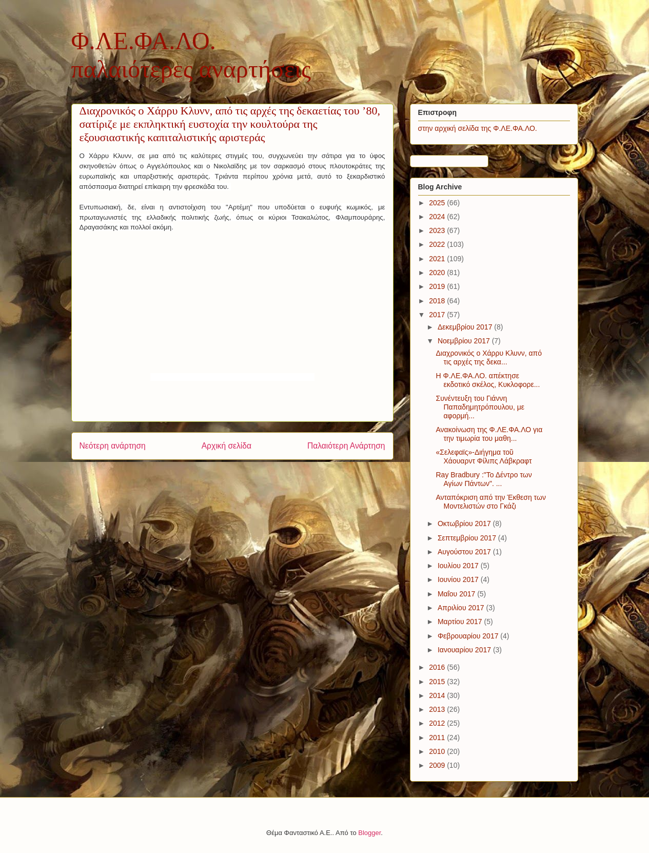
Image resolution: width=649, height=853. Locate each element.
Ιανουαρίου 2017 (465, 650)
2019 (438, 286)
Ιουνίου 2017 (459, 579)
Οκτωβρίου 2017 (465, 523)
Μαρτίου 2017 (461, 621)
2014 (438, 695)
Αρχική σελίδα (226, 445)
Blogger (369, 833)
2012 (438, 723)
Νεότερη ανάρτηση (113, 445)
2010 (438, 751)
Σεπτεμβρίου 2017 (468, 538)
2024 (438, 216)
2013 (438, 709)
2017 (438, 315)
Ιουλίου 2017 (459, 565)
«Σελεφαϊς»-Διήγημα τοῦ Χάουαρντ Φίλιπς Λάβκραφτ (484, 456)
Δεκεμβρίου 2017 (466, 327)
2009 (438, 765)
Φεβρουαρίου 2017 (469, 636)
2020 (438, 272)
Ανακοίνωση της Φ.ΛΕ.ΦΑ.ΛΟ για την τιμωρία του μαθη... (489, 433)
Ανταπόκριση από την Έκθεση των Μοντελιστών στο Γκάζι (490, 501)
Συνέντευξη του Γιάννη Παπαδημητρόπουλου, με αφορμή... (480, 407)
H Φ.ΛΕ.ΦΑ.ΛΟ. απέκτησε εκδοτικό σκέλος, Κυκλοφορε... (488, 380)
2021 (438, 259)
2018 (438, 301)
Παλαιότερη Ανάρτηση (346, 445)
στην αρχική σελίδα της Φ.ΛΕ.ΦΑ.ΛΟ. (477, 128)
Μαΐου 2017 (457, 594)
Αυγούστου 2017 (465, 552)
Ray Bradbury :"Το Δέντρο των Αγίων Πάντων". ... (484, 479)
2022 (438, 244)
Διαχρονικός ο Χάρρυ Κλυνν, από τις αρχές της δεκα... (489, 357)
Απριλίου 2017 (462, 608)
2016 (438, 667)
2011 (438, 737)
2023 (438, 230)
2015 (438, 681)
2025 (438, 203)
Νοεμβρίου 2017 (465, 341)
